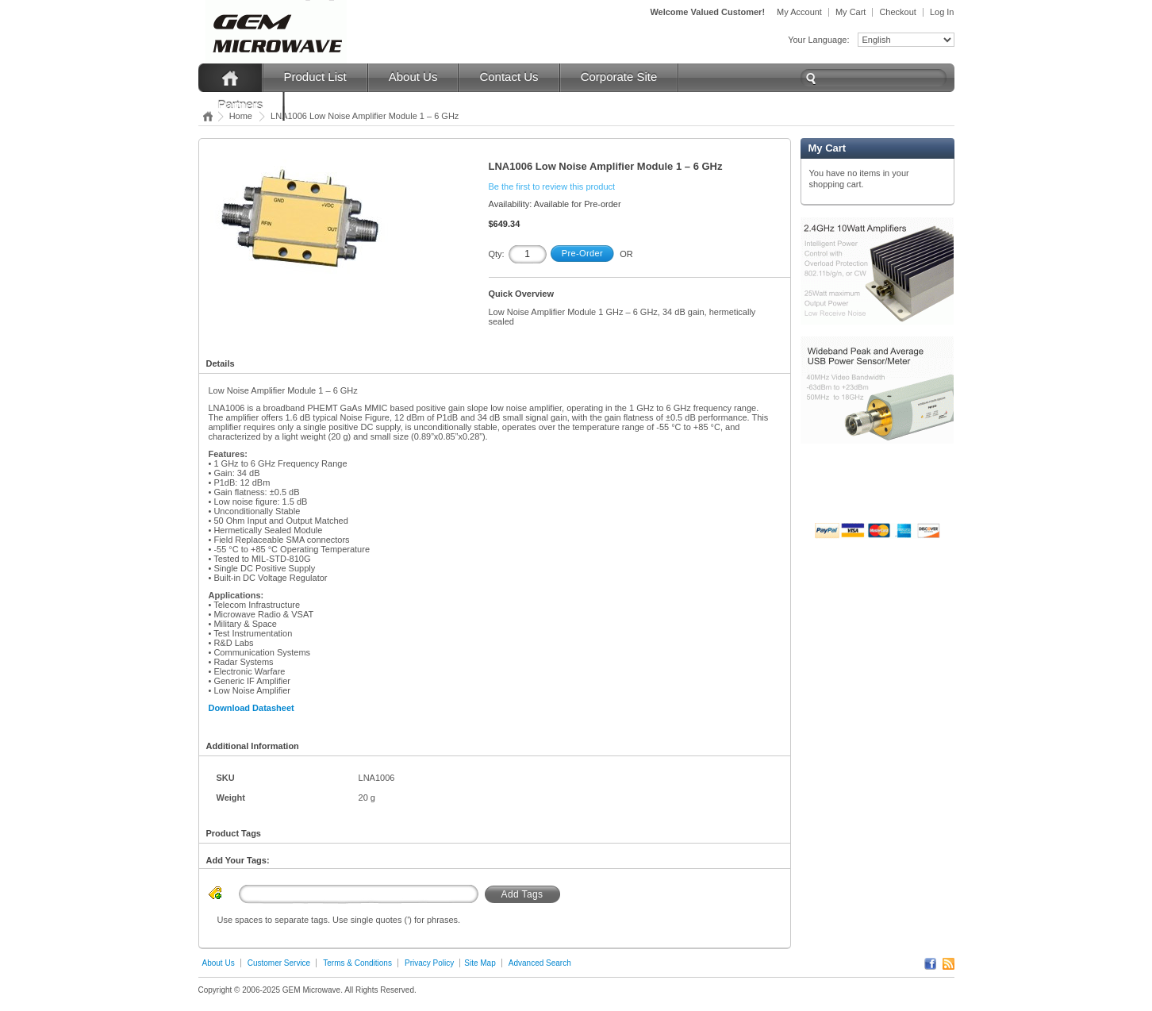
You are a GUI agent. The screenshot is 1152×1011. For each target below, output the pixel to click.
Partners (240, 105)
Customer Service (279, 963)
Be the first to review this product (552, 186)
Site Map (479, 963)
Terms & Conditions (357, 963)
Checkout (897, 12)
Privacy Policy (429, 963)
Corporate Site (619, 76)
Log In (942, 12)
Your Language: (818, 39)
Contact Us (508, 76)
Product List (315, 76)
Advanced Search (540, 963)
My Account (799, 12)
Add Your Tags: (238, 860)
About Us (413, 76)
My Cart (850, 12)
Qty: (497, 254)
